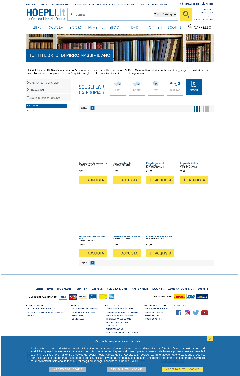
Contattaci (78, 319)
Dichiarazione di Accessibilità (122, 332)
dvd (135, 27)
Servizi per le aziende (123, 4)
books (76, 27)
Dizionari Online (61, 4)
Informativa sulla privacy (120, 315)
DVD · (51, 289)
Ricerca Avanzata (203, 19)
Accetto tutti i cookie (182, 369)
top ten (154, 27)
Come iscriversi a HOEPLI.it (41, 309)
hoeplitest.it (152, 315)
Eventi (143, 4)
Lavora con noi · (181, 289)
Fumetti (95, 27)
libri (36, 27)
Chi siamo (208, 9)
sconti (174, 27)
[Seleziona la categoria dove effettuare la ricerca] (165, 14)
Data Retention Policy (118, 322)
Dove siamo (207, 13)
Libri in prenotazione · (111, 289)
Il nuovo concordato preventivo (93, 163)
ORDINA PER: (45, 82)
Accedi (209, 4)
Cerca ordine (191, 4)
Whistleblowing (114, 329)
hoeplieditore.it (154, 312)
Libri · (40, 289)
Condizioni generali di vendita (122, 312)
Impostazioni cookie (67, 369)
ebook (115, 27)
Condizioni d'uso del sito (120, 309)
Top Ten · (82, 289)
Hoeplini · (65, 289)
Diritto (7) (34, 110)
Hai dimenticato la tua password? (45, 312)
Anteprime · (141, 289)
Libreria (30, 4)
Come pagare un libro (84, 312)
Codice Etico (112, 325)
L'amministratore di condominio (155, 164)
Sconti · (159, 289)
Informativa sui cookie (118, 319)
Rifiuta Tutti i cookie (126, 369)
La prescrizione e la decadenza (126, 236)
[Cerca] (186, 14)
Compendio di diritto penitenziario (189, 164)
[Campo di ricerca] (114, 15)
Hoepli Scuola (99, 4)
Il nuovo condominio (121, 163)
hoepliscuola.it (153, 319)
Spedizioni (77, 315)
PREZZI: (37, 89)
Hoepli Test (81, 4)
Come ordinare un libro (85, 309)
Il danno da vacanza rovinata (159, 236)
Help (210, 16)
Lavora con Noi (159, 4)
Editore (44, 4)
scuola (56, 27)
